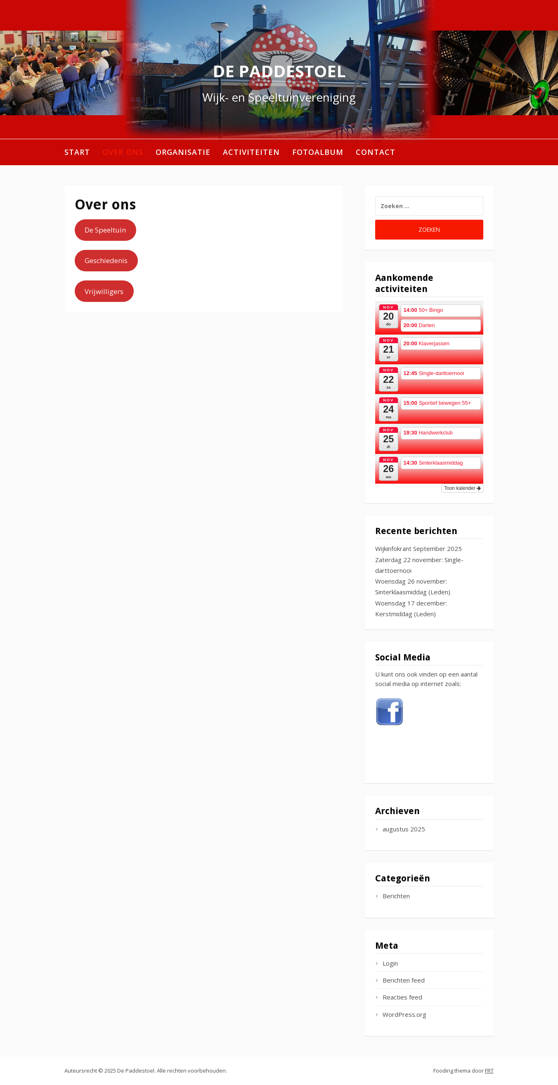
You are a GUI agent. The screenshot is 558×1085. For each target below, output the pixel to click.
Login (390, 963)
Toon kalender (462, 488)
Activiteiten (251, 152)
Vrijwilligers (104, 291)
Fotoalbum (317, 152)
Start (77, 152)
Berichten (396, 896)
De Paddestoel (279, 70)
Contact (375, 152)
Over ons (122, 152)
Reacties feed (402, 997)
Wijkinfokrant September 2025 (418, 548)
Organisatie (183, 152)
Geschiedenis (106, 260)
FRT (489, 1070)
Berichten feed (404, 980)
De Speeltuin (105, 230)
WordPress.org (404, 1014)
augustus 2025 (404, 829)
